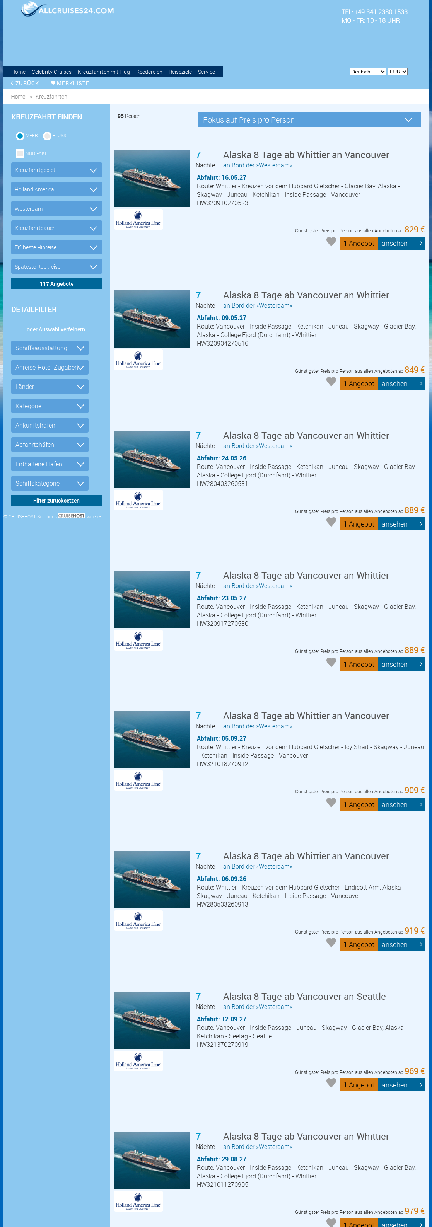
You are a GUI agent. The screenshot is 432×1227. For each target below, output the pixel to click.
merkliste (73, 83)
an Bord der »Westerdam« (308, 159)
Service (206, 71)
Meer (32, 135)
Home (18, 71)
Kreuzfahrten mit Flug (104, 71)
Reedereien (149, 71)
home (18, 97)
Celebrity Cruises (52, 71)
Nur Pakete (39, 153)
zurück (27, 83)
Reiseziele (180, 71)
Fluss (59, 135)
